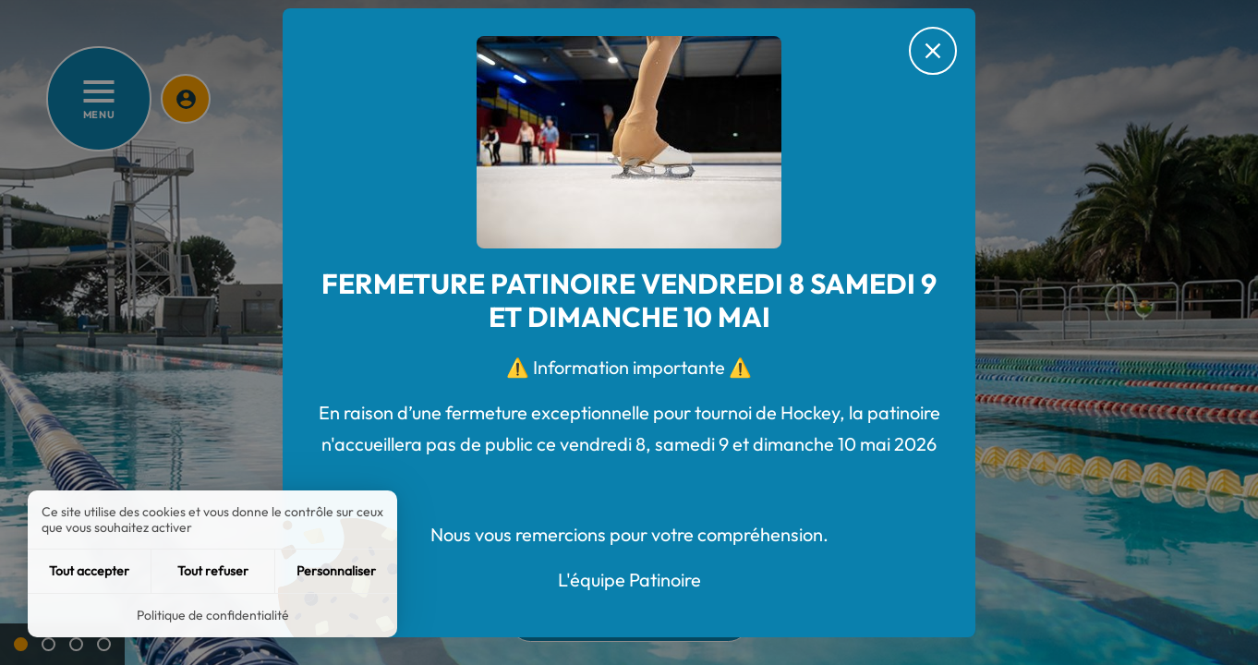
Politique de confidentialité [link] (213, 615)
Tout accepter (89, 570)
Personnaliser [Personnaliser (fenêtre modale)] (336, 570)
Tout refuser (212, 570)
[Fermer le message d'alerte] (933, 51)
